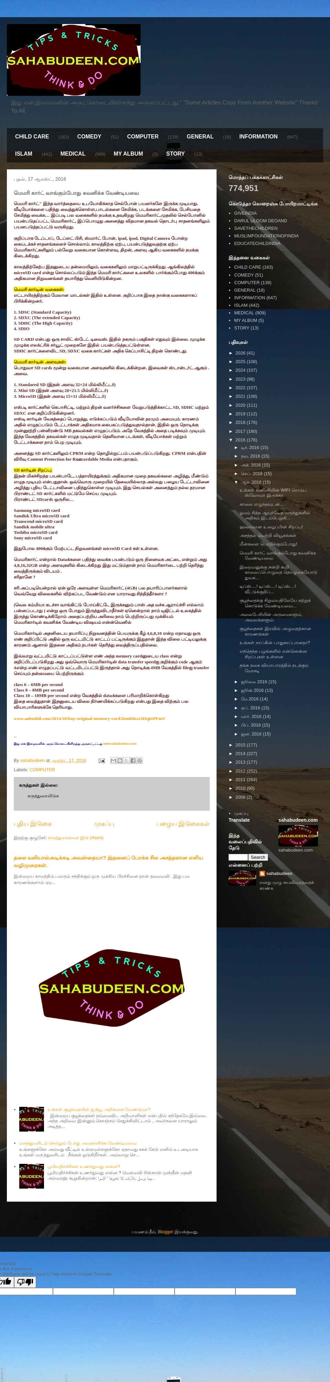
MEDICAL (73, 154)
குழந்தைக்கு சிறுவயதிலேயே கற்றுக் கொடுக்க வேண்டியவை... (275, 603)
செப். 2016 (252, 473)
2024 (241, 370)
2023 (241, 379)
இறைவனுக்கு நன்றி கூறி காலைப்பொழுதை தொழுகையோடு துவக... (278, 572)
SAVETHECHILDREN (255, 228)
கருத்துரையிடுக (43, 795)
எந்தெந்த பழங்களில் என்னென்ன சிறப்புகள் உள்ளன (273, 654)
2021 (241, 396)
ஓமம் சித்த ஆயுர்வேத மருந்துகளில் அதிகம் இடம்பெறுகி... (275, 515)
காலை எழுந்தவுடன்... (261, 504)
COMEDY (89, 136)
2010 (241, 788)
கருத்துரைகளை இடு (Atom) (75, 837)
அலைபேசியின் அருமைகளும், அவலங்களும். (271, 617)
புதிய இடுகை (33, 823)
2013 (241, 762)
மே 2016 (250, 698)
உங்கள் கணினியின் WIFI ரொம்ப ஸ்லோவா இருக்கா (273, 492)
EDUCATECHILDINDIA (257, 243)
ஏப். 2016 (251, 707)
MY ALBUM (128, 154)
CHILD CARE (32, 136)
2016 (241, 439)
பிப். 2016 (251, 725)
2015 (241, 745)
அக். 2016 (251, 465)
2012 (241, 771)
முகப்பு (104, 823)
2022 (241, 387)
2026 (241, 353)
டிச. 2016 (251, 447)
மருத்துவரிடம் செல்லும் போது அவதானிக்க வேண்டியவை (77, 1143)
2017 (241, 431)
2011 (241, 779)
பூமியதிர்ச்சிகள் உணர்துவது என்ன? (83, 1166)
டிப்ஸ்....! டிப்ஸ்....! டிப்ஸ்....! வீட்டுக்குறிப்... (268, 589)
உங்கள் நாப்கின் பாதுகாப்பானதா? (275, 642)
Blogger (165, 1231)
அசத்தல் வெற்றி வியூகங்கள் (268, 535)
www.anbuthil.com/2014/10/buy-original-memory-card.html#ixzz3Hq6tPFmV (90, 718)
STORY (175, 154)
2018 (241, 422)
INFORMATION (258, 136)
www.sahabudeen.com (119, 743)
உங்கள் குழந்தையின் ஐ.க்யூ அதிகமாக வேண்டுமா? (98, 1109)
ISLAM (23, 154)
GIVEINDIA (245, 213)
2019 (241, 413)
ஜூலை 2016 (254, 681)
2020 (241, 405)
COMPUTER (143, 136)
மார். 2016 (252, 716)
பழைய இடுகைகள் (183, 823)
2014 (241, 753)
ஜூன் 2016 (253, 690)
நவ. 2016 (251, 456)
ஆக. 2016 (252, 482)
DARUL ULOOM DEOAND (260, 220)
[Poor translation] (25, 1282)
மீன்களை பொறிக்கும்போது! (268, 544)
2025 (241, 361)
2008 (241, 797)
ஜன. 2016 (252, 734)
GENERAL (200, 136)
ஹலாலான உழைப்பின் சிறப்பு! (271, 526)
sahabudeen (279, 873)
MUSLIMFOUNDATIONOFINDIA (266, 235)
